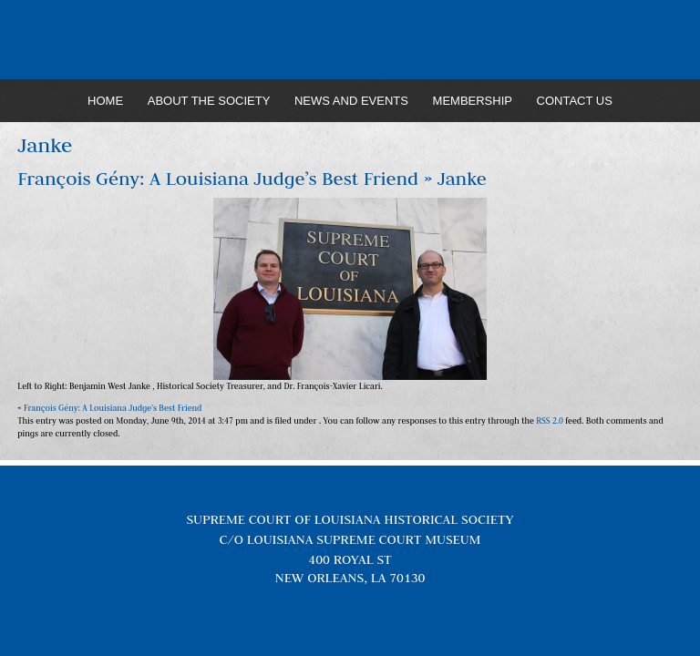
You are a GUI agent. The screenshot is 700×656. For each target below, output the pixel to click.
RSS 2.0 (549, 420)
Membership (472, 101)
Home (105, 101)
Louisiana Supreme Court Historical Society (350, 40)
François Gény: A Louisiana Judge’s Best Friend (217, 178)
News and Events (351, 101)
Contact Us (574, 101)
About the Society (209, 101)
